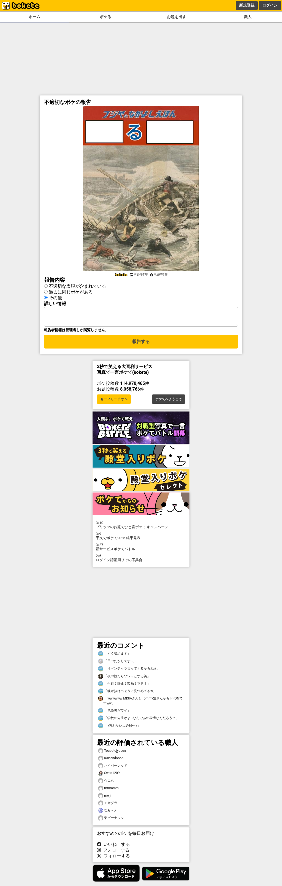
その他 (55, 297)
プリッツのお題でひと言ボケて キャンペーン (141, 528)
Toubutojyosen (112, 754)
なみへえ (107, 813)
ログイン (270, 5)
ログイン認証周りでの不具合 (141, 561)
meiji (104, 799)
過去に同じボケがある (71, 292)
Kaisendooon (110, 761)
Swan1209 (109, 776)
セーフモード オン (114, 402)
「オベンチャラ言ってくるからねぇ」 (129, 671)
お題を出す (176, 17)
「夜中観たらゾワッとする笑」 (124, 679)
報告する (141, 344)
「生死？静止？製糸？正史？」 (124, 687)
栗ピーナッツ (111, 821)
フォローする (113, 853)
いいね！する (113, 847)
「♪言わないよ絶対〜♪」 (119, 729)
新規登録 (246, 5)
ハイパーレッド (112, 769)
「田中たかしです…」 (117, 664)
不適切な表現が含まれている (77, 286)
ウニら (106, 784)
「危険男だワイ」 (114, 714)
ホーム (34, 17)
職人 (247, 17)
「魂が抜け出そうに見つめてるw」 (127, 694)
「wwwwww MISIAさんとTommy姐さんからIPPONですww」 (140, 704)
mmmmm (108, 791)
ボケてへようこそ (168, 402)
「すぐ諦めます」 (114, 657)
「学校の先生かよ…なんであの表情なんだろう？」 (138, 721)
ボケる (105, 17)
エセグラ (107, 806)
